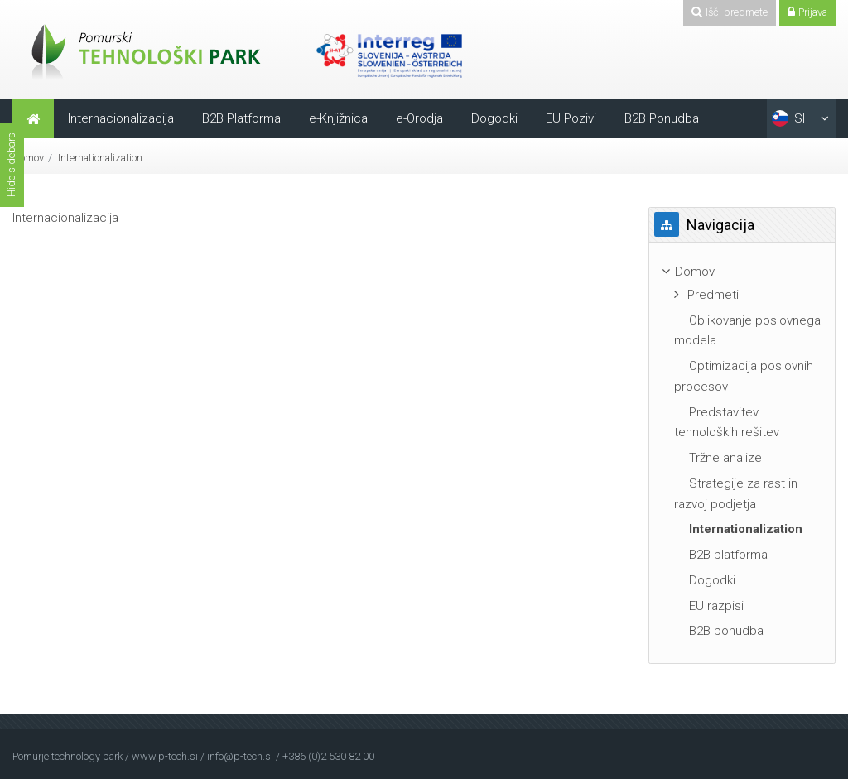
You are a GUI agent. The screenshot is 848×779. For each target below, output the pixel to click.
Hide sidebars (11, 164)
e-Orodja (419, 118)
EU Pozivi (571, 118)
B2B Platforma (241, 118)
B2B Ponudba (661, 118)
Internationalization (100, 157)
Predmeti (713, 294)
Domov (28, 157)
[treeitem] (742, 272)
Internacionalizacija (121, 118)
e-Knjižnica (338, 118)
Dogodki (494, 118)
